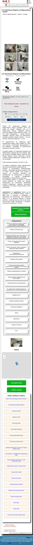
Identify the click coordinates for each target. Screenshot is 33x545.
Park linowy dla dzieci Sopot (16, 441)
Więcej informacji (20, 214)
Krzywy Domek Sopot (16, 472)
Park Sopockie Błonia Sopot (16, 435)
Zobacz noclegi (16, 390)
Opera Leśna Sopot (16, 478)
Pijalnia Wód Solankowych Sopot (16, 490)
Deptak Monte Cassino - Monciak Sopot (16, 466)
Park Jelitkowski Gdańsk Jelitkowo (16, 405)
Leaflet (20, 377)
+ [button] (4, 355)
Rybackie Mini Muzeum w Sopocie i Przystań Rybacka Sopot (16, 448)
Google (28, 537)
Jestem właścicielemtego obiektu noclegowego (10, 526)
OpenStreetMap (27, 377)
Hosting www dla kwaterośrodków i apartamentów (10, 531)
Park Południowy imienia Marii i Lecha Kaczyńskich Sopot (16, 460)
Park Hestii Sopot (16, 423)
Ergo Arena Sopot (16, 411)
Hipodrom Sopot (16, 417)
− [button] (4, 357)
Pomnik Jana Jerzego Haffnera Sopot (16, 515)
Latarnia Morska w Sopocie (16, 484)
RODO (9, 543)
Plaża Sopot (16, 509)
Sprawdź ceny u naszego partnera (20, 209)
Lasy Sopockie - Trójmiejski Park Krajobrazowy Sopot (16, 454)
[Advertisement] (16, 29)
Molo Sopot (16, 502)
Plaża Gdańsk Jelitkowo (16, 429)
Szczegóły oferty (16, 383)
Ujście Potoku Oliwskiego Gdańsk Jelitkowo (16, 399)
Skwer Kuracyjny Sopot (16, 496)
